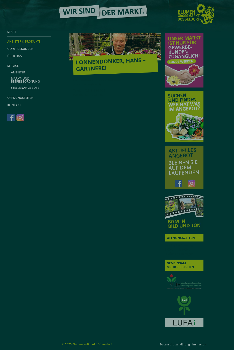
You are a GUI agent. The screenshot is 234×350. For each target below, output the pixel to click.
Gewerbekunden (20, 49)
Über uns (14, 56)
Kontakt (14, 105)
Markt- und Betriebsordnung (25, 80)
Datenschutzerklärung (175, 344)
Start (11, 32)
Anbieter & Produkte (24, 41)
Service (13, 66)
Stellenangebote (25, 88)
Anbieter (18, 72)
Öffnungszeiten (20, 98)
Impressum (199, 344)
